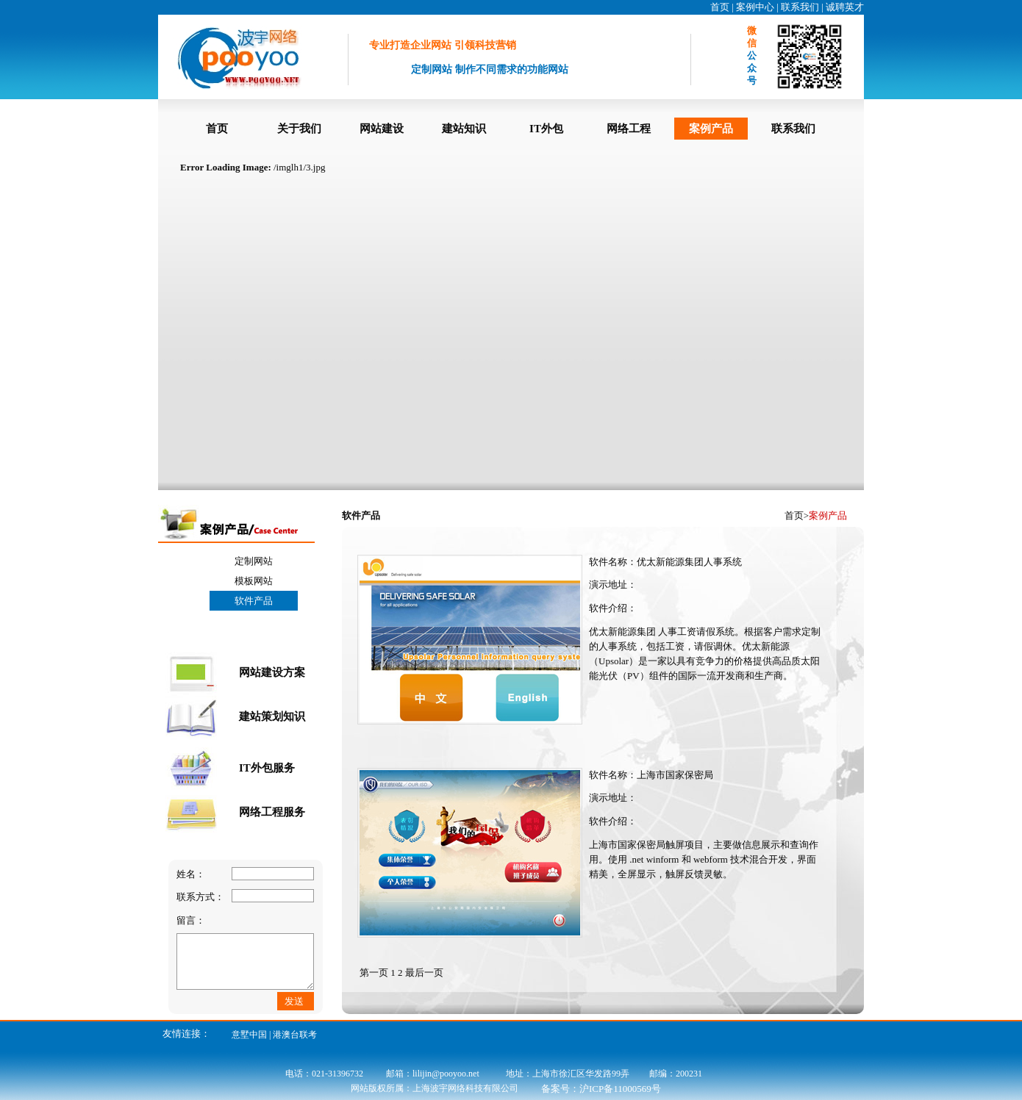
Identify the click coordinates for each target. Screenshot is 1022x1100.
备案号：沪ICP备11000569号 (601, 1088)
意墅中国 (249, 1034)
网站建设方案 (272, 672)
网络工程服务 (272, 812)
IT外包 (546, 128)
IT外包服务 (267, 768)
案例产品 (711, 128)
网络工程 (629, 128)
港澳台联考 (295, 1034)
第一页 (374, 972)
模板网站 (254, 580)
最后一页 (424, 972)
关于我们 (299, 128)
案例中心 (755, 6)
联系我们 (800, 6)
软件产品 (254, 600)
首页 (719, 6)
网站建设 (382, 128)
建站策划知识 (272, 716)
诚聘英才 (845, 6)
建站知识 (464, 128)
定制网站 (254, 561)
